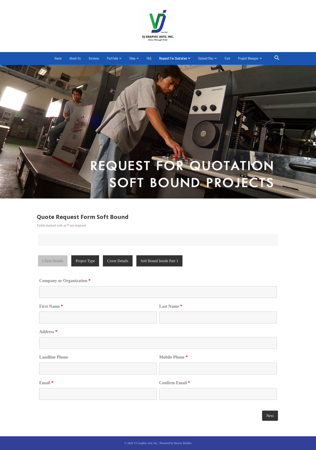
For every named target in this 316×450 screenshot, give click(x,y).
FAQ (149, 58)
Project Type (85, 261)
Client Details (52, 261)
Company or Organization (65, 280)
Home (58, 58)
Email (46, 382)
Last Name (170, 306)
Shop (132, 58)
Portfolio (112, 58)
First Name (51, 306)
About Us (75, 58)
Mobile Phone (173, 357)
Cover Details (117, 261)
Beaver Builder (183, 443)
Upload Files (205, 58)
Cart (227, 58)
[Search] (277, 57)
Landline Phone (53, 357)
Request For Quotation (173, 58)
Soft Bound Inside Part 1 (159, 261)
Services (94, 58)
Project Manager (248, 58)
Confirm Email (174, 382)
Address (48, 331)
